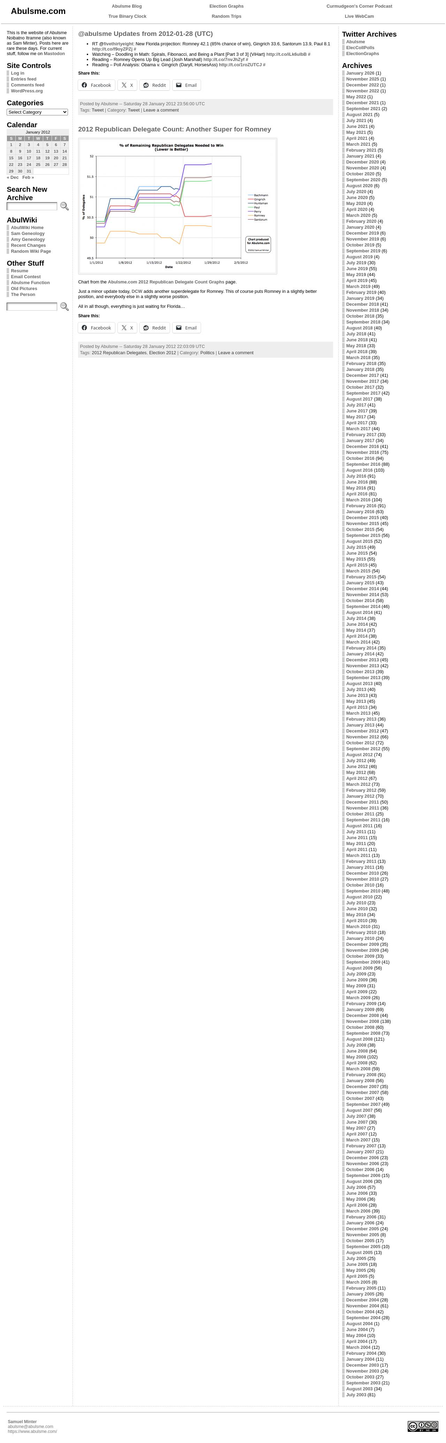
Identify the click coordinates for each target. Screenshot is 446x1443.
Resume (19, 270)
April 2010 (357, 920)
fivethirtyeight (118, 43)
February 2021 (361, 150)
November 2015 (362, 523)
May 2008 (356, 1057)
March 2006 (358, 1211)
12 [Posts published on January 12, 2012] (47, 151)
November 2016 (362, 452)
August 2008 (359, 1039)
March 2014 (358, 642)
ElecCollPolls (360, 47)
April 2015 (357, 565)
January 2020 (360, 227)
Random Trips (226, 16)
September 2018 (363, 322)
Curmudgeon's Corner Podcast (359, 6)
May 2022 (356, 96)
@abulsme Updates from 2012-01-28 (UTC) (145, 33)
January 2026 (360, 73)
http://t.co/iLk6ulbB (286, 54)
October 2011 (360, 814)
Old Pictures (24, 288)
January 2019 (360, 298)
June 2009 (357, 979)
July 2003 (356, 1394)
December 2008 (362, 1015)
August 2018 (359, 328)
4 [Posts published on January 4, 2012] (38, 145)
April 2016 (357, 493)
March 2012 (358, 784)
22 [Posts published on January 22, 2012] (11, 164)
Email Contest (25, 276)
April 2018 (357, 351)
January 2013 (360, 725)
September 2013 (363, 677)
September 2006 (363, 1175)
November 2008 (362, 1021)
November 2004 (362, 1305)
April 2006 (357, 1205)
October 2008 (360, 1027)
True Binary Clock (127, 16)
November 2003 (362, 1371)
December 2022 (362, 85)
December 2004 (362, 1300)
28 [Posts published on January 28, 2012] (64, 164)
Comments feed (27, 85)
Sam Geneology (28, 233)
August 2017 (359, 399)
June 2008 (357, 1051)
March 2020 (358, 215)
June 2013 (357, 695)
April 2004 (357, 1341)
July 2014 (356, 618)
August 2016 (359, 470)
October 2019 (360, 245)
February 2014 (361, 648)
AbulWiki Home (27, 227)
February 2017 (361, 434)
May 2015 (356, 559)
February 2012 (361, 790)
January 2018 (360, 369)
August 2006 (359, 1181)
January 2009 (360, 1009)
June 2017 (357, 410)
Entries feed (23, 79)
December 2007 (362, 1086)
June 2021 (357, 126)
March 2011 (358, 855)
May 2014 (356, 630)
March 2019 (358, 286)
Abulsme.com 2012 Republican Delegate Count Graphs (166, 281)
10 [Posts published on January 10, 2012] (29, 151)
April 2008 (357, 1062)
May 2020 (356, 203)
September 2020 (363, 179)
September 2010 (363, 891)
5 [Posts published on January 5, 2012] (47, 145)
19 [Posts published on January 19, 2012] (47, 158)
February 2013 (361, 719)
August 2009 (359, 968)
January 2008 (360, 1080)
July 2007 (356, 1116)
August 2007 (359, 1110)
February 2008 (361, 1074)
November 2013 (362, 665)
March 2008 (358, 1068)
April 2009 (357, 991)
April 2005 (357, 1276)
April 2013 (357, 707)
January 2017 (360, 440)
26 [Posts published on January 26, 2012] (47, 164)
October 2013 (360, 671)
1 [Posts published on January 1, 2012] (11, 145)
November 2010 (362, 879)
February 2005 (361, 1288)
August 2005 (359, 1252)
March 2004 (358, 1347)
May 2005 (356, 1270)
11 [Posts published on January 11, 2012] (38, 151)
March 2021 (358, 144)
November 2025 (362, 79)
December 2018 (362, 304)
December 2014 (362, 588)
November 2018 (362, 310)
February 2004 (361, 1353)
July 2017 (356, 405)
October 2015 (360, 529)
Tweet (97, 110)
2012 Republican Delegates (119, 352)
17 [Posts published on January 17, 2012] (29, 158)
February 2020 (361, 221)
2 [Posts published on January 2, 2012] (20, 145)
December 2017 (362, 375)
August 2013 (359, 683)
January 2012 (360, 796)
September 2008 (363, 1033)
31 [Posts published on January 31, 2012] (29, 171)
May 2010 (356, 914)
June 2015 (357, 553)
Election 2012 (162, 352)
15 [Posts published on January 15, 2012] (11, 158)
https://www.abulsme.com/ (32, 1431)
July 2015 (356, 547)
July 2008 (356, 1045)
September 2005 (363, 1246)
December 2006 (362, 1157)
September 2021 (363, 108)
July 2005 (356, 1258)
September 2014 (363, 606)
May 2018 (356, 345)
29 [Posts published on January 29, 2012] (11, 171)
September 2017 (363, 393)
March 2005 (358, 1282)
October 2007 (360, 1098)
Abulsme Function (30, 282)
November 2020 (362, 167)
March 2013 (358, 713)
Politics (207, 352)
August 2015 (359, 541)
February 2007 (361, 1145)
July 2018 (356, 333)
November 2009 (362, 950)
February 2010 (361, 932)
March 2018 (358, 357)
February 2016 (361, 505)
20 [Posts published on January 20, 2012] (56, 158)
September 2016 (363, 464)
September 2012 (363, 748)
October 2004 (360, 1311)
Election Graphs (226, 6)
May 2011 (356, 843)
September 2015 (363, 535)
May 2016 (356, 488)
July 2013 (356, 689)
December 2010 (362, 873)
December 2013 (362, 659)
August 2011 (359, 825)
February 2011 (361, 861)
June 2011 (357, 837)
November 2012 (362, 736)
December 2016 (362, 446)
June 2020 (357, 197)
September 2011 (363, 819)
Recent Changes (28, 245)
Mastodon (54, 53)
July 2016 (356, 476)
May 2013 (356, 701)
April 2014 (357, 636)
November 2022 (362, 90)
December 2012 (362, 731)
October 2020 (360, 173)
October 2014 (360, 600)
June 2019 (357, 268)
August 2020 (359, 185)
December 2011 (362, 802)
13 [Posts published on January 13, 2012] (56, 151)
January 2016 (360, 511)
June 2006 (357, 1193)
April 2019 (357, 280)
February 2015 (361, 576)
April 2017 (357, 422)
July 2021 (356, 120)
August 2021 (359, 114)
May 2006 (356, 1199)
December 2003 (362, 1365)
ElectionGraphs (362, 53)
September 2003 (363, 1382)
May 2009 (356, 985)
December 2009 (362, 944)
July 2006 (356, 1187)
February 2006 (361, 1217)
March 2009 (358, 997)
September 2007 (363, 1104)
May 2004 (356, 1335)
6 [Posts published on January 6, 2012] (56, 145)
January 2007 (360, 1151)
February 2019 (361, 292)
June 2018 (357, 339)
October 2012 (360, 742)
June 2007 (357, 1122)
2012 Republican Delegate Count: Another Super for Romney (174, 129)
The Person (23, 294)
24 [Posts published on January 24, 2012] (29, 164)
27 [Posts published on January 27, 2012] (56, 164)
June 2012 (357, 766)
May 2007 (356, 1128)
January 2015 (360, 582)
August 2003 (359, 1388)
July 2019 (356, 262)
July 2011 (356, 831)
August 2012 (359, 754)
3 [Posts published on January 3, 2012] (29, 145)
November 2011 (362, 808)
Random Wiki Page (31, 251)
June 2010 (357, 908)
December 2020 (362, 162)
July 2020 (356, 191)
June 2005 (357, 1264)
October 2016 (360, 458)
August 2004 (359, 1323)
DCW (137, 291)
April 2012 (357, 778)
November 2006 (362, 1163)
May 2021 (356, 132)
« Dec (12, 177)
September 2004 (363, 1317)
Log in (17, 73)
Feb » (28, 177)
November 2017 (362, 381)
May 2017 (356, 416)
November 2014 (362, 594)
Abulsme (355, 41)
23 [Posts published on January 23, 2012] (20, 164)
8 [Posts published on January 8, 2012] (11, 151)
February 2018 (361, 363)
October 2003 (360, 1377)
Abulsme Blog (127, 6)
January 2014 (360, 653)
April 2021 (357, 138)
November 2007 (362, 1092)
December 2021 (362, 102)
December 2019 (362, 233)
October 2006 (360, 1169)
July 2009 (356, 974)
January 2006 (360, 1222)
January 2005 (360, 1294)
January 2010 (360, 938)
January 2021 (360, 156)
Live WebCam (359, 16)
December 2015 (362, 517)
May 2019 (356, 274)
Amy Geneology (28, 239)
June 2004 (357, 1329)
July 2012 (356, 760)
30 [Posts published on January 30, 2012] (20, 171)
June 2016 (357, 482)
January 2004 (360, 1359)
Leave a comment (161, 110)
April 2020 (357, 209)
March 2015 (358, 571)
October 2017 (360, 387)
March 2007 (358, 1139)
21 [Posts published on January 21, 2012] (64, 158)
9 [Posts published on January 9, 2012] (20, 151)
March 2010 (358, 926)
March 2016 (358, 499)
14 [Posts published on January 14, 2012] (64, 151)
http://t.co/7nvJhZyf (224, 59)
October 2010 (360, 885)
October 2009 (360, 956)
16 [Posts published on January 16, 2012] (20, 158)
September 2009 (363, 962)
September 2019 (363, 250)
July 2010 (356, 902)
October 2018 (360, 316)
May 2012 (356, 772)
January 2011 (360, 867)
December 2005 (362, 1228)
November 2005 (362, 1234)
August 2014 (359, 612)
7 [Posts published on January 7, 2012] (64, 145)
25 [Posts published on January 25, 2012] (38, 164)
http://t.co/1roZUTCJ (240, 64)
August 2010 (359, 896)
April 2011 (357, 849)
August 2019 (359, 256)
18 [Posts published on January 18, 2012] (38, 158)
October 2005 (360, 1240)
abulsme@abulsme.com (30, 1426)
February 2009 (361, 1003)
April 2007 (357, 1134)
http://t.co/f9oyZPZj (112, 49)
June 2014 (357, 624)
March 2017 (358, 428)
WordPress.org (27, 90)
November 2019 (362, 239)
